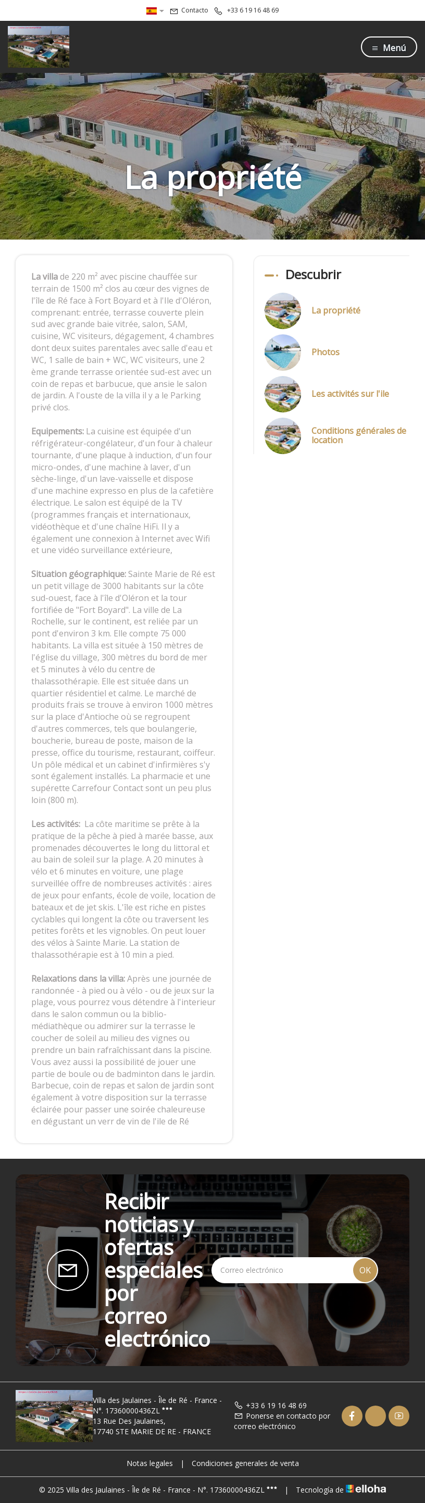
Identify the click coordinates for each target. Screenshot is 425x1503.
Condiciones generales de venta (245, 1463)
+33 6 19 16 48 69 (270, 1405)
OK (365, 1270)
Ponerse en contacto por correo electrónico (282, 1421)
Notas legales (150, 1463)
